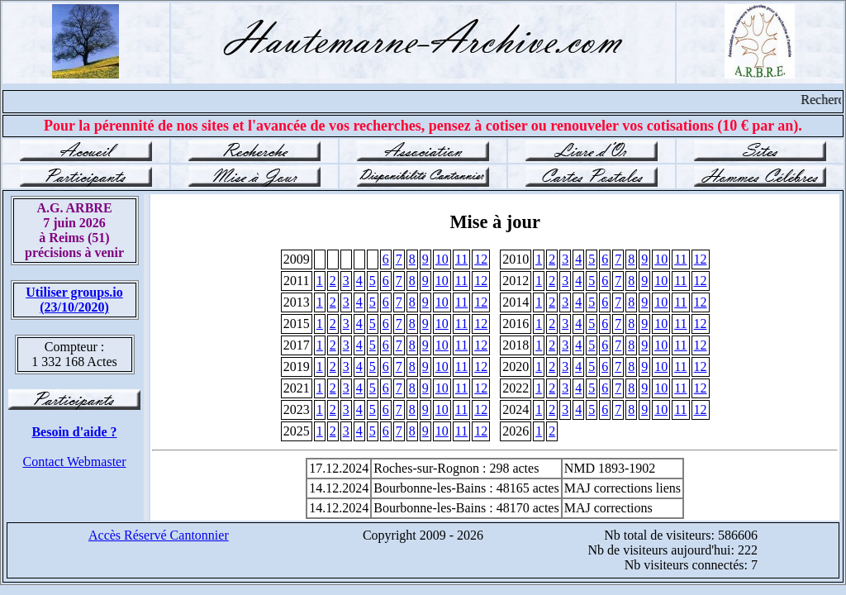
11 (461, 259)
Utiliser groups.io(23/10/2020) (74, 299)
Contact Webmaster (74, 462)
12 (480, 259)
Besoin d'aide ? (73, 432)
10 (442, 259)
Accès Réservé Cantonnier (158, 535)
